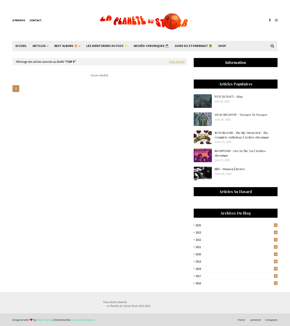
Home (241, 319)
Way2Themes (45, 319)
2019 (237, 261)
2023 (237, 232)
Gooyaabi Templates (83, 319)
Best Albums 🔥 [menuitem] (66, 46)
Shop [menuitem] (222, 46)
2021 (237, 247)
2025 (237, 225)
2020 (237, 254)
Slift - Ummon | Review (230, 169)
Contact (35, 20)
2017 (237, 276)
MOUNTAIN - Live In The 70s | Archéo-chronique (240, 153)
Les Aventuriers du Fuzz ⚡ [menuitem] (107, 46)
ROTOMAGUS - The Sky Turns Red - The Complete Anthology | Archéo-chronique (242, 135)
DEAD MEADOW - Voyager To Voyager (241, 114)
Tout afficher (177, 62)
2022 (237, 240)
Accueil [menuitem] (21, 46)
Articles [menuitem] (39, 46)
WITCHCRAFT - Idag (229, 96)
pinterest (256, 319)
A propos (18, 20)
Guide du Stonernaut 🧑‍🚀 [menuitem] (193, 46)
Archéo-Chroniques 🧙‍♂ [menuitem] (151, 46)
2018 (237, 269)
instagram (271, 319)
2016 (237, 283)
